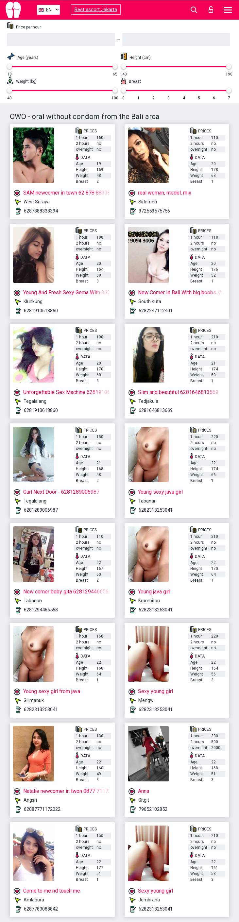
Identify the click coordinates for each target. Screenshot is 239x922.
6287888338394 (41, 211)
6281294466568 (41, 610)
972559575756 (154, 211)
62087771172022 (42, 809)
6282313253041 (156, 510)
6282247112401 (156, 311)
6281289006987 (41, 510)
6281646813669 (156, 410)
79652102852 (153, 809)
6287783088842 (41, 909)
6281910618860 (41, 311)
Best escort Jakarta (96, 9)
